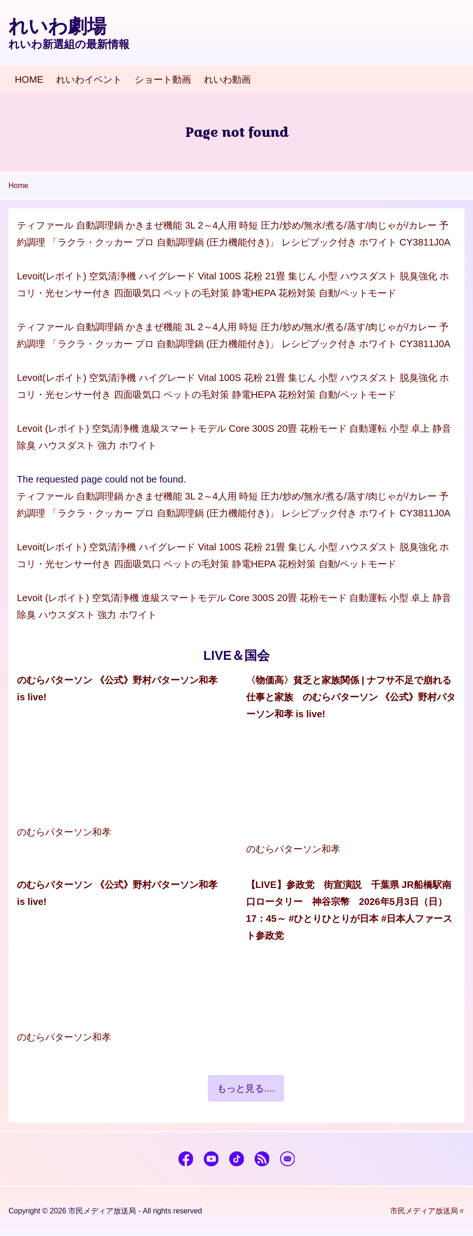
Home (18, 186)
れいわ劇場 (57, 26)
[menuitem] (29, 80)
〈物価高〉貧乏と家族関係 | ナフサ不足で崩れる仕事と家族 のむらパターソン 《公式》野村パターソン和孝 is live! (351, 697)
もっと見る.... (246, 1088)
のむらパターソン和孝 (64, 832)
